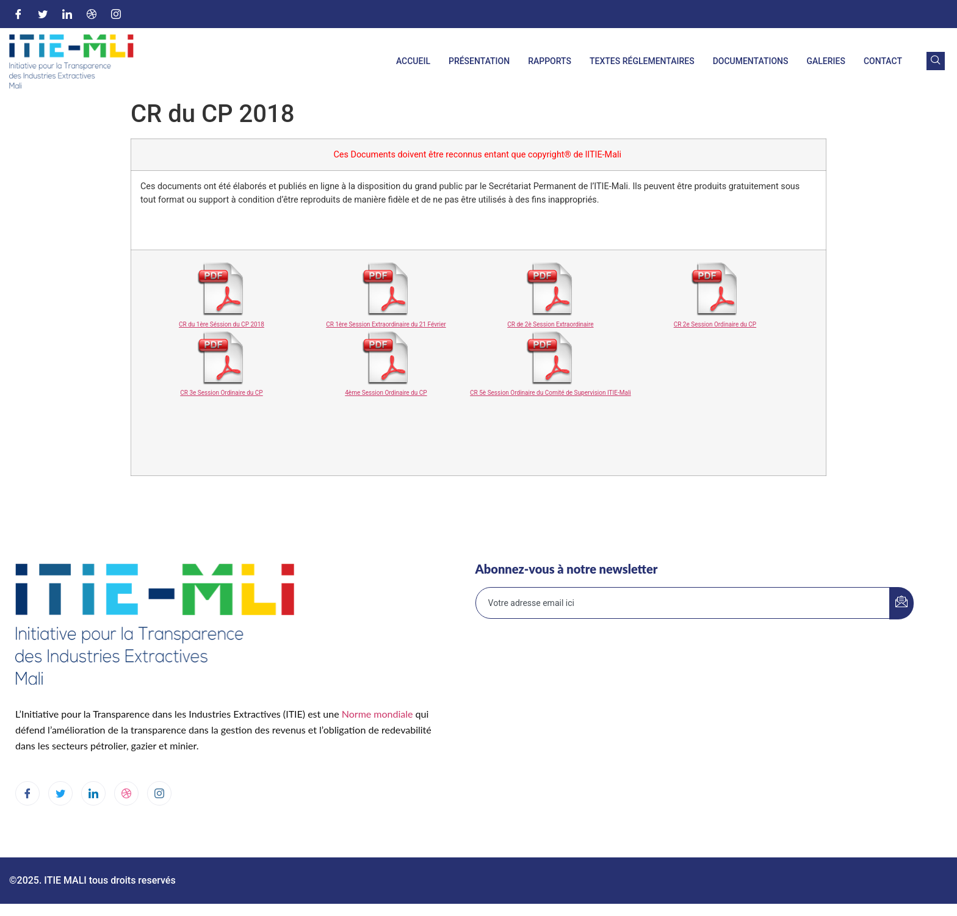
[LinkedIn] (67, 14)
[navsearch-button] (935, 61)
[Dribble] (91, 14)
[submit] (901, 603)
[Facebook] (18, 14)
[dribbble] (126, 793)
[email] (682, 603)
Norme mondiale (377, 713)
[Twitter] (43, 14)
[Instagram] (116, 14)
